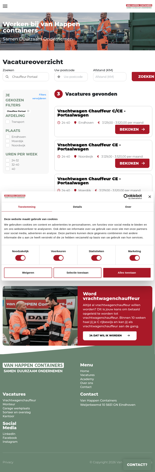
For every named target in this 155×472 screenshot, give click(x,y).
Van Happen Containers (98, 400)
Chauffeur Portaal (18, 111)
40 (13, 169)
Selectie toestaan (77, 272)
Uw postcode (64, 70)
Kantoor (8, 416)
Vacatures (87, 375)
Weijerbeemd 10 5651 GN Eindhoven (108, 405)
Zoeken (8, 70)
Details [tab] (77, 206)
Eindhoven (19, 136)
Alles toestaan (127, 272)
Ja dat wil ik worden (105, 335)
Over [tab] (128, 206)
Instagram (10, 441)
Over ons (86, 383)
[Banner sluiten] (149, 196)
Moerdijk (17, 141)
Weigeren (28, 272)
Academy (87, 379)
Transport (18, 121)
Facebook (10, 438)
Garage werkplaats (16, 408)
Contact (86, 387)
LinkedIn (9, 434)
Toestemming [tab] (27, 206)
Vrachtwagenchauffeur (19, 400)
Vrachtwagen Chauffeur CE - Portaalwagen (89, 147)
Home (84, 371)
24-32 (15, 160)
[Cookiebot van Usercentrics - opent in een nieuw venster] (126, 196)
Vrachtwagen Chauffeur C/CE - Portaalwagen (91, 113)
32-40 (15, 164)
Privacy (8, 462)
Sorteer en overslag (17, 412)
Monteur (9, 404)
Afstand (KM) (103, 70)
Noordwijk (18, 145)
